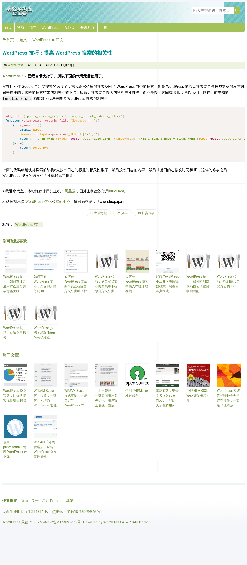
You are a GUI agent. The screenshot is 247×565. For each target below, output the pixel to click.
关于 (35, 501)
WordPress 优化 (38, 201)
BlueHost (116, 191)
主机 (103, 27)
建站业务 (63, 201)
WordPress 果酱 (15, 522)
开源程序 (87, 27)
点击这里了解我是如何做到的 (76, 511)
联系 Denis (50, 501)
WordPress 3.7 (14, 76)
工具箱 (67, 501)
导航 (20, 27)
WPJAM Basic (136, 522)
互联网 (69, 27)
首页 (8, 27)
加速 (33, 27)
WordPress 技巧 (28, 224)
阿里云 (70, 191)
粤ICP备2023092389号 (62, 522)
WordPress (50, 27)
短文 (23, 40)
